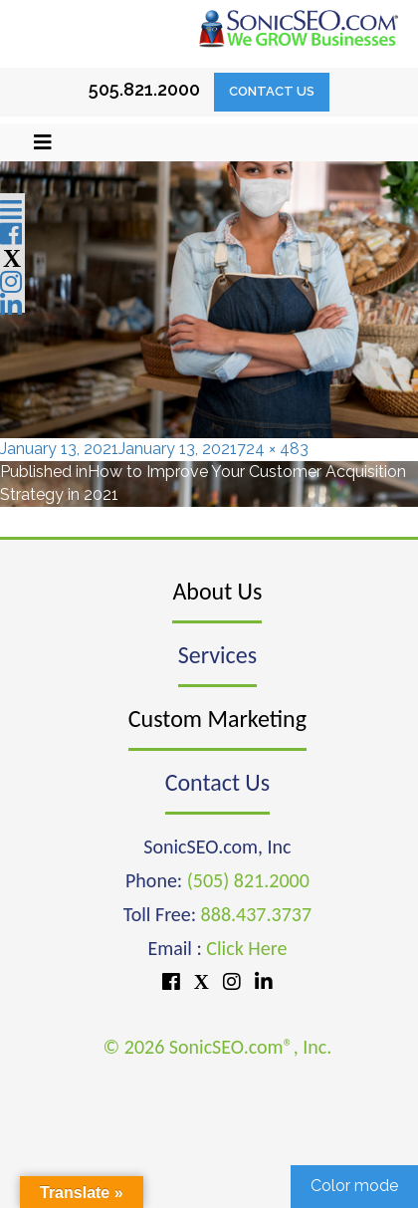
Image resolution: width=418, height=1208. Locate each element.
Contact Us (271, 91)
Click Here (246, 948)
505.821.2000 (144, 89)
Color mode (354, 1185)
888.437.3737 (256, 914)
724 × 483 (273, 448)
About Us (217, 591)
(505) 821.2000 (248, 880)
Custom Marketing (217, 718)
